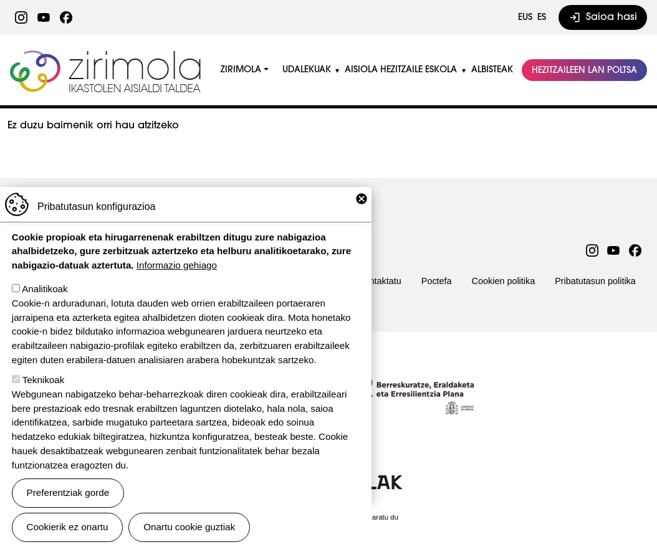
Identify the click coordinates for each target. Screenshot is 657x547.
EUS (525, 17)
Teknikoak (43, 395)
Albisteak (492, 70)
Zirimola (107, 54)
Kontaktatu (379, 281)
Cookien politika (503, 281)
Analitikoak (44, 304)
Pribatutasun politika (595, 281)
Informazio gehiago (177, 280)
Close (361, 214)
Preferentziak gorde (68, 508)
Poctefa (436, 281)
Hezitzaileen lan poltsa (584, 70)
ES (541, 17)
